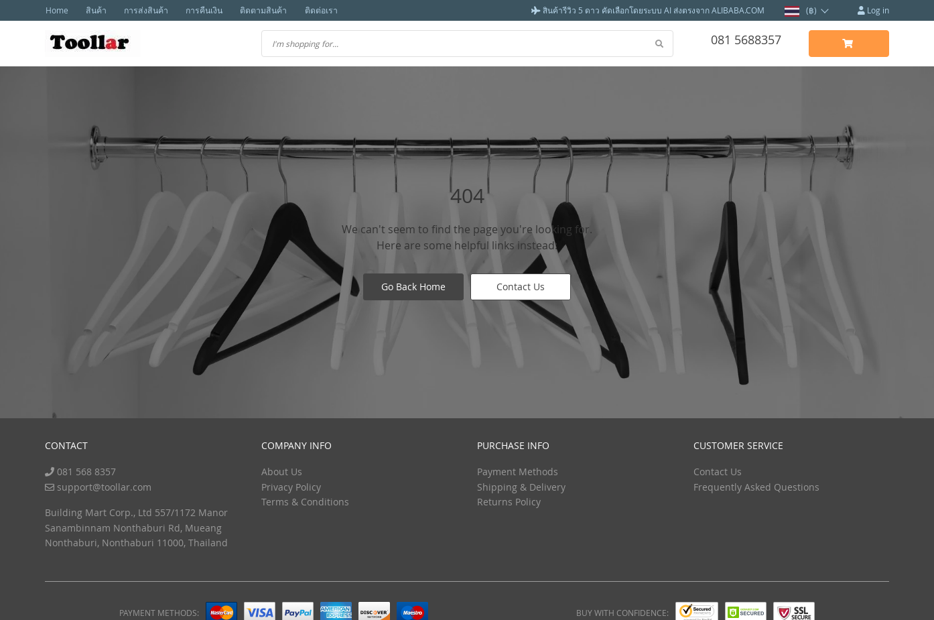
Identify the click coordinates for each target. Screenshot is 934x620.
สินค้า (94, 10)
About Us (281, 471)
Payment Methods (517, 471)
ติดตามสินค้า (256, 10)
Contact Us (520, 287)
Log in (873, 10)
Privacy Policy (291, 486)
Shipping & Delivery (521, 486)
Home (56, 10)
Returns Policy (509, 501)
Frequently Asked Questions (756, 486)
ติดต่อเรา (312, 10)
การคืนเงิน (198, 10)
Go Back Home (413, 287)
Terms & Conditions (305, 501)
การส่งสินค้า (142, 10)
